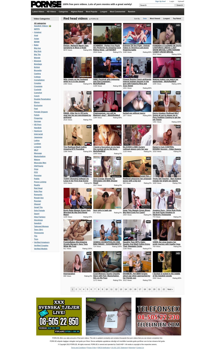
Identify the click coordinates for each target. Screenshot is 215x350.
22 (164, 289)
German (37, 121)
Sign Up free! (160, 1)
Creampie (38, 86)
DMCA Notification (104, 347)
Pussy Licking (40, 182)
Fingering (38, 118)
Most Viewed (155, 18)
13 (121, 289)
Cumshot (38, 93)
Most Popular (91, 12)
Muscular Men (40, 163)
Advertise (132, 347)
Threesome (39, 233)
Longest (103, 12)
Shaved (37, 204)
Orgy (36, 169)
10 (107, 289)
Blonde (37, 58)
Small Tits (38, 207)
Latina (36, 140)
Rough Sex (39, 198)
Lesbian (37, 144)
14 (126, 289)
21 (159, 289)
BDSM (36, 42)
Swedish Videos (41, 26)
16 (135, 289)
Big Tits (37, 55)
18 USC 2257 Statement (119, 347)
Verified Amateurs (42, 242)
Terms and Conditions (78, 347)
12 (116, 289)
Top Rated (177, 18)
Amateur (38, 32)
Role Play (38, 191)
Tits (35, 236)
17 (140, 289)
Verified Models (40, 249)
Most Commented (117, 12)
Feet (36, 109)
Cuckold (37, 90)
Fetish (36, 115)
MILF (36, 150)
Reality (37, 185)
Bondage (38, 64)
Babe (36, 45)
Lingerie (37, 147)
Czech (36, 96)
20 (154, 289)
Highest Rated (77, 12)
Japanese (38, 137)
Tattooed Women (41, 226)
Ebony (37, 102)
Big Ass (37, 48)
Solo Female (39, 210)
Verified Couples (41, 245)
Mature (37, 160)
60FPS (37, 29)
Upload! (181, 1)
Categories (63, 12)
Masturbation (40, 156)
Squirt (36, 214)
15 (130, 289)
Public (37, 179)
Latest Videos (38, 12)
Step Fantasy (40, 217)
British (37, 67)
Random (131, 12)
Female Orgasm (41, 112)
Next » (170, 289)
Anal (36, 35)
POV (36, 172)
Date (145, 18)
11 (111, 289)
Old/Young (38, 166)
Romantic (38, 195)
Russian (37, 201)
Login (171, 1)
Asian (36, 39)
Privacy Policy (91, 347)
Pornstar (38, 175)
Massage (38, 153)
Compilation (39, 80)
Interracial (38, 134)
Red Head (38, 188)
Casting (37, 74)
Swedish (38, 223)
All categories (40, 23)
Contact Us (140, 347)
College (37, 77)
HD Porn (37, 125)
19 (150, 289)
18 (145, 289)
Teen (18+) (38, 230)
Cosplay (37, 83)
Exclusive (38, 105)
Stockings (38, 220)
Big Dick (37, 51)
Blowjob (37, 61)
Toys (36, 239)
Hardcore (38, 131)
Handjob (37, 128)
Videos (51, 12)
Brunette (38, 70)
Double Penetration (42, 99)
